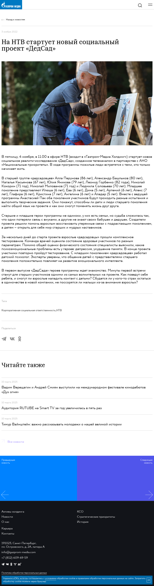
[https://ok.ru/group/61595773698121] (11, 564)
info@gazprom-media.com (19, 552)
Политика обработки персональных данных (24, 573)
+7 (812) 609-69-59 (15, 557)
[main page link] (11, 4)
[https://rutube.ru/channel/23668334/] (19, 564)
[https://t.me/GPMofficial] (3, 564)
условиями (50, 578)
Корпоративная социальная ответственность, (29, 310)
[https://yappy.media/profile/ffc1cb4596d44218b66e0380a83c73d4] (15, 564)
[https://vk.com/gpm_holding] (7, 564)
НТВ (59, 310)
